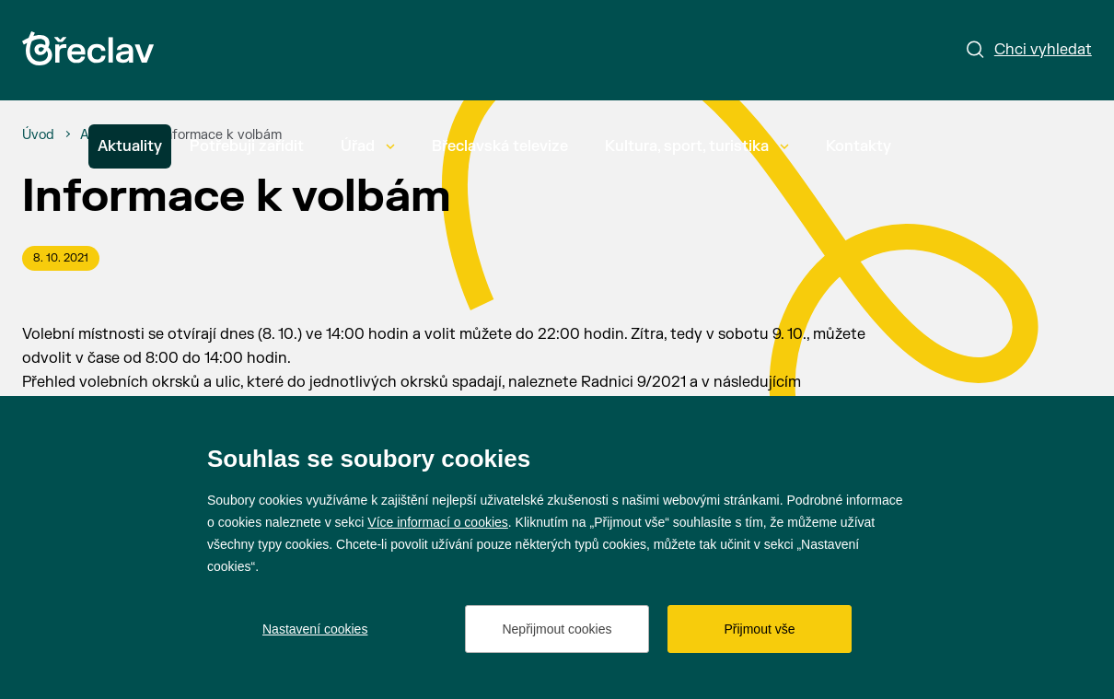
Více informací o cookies (437, 522)
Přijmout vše (759, 629)
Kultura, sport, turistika (697, 146)
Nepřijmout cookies (556, 629)
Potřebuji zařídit (247, 146)
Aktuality (130, 146)
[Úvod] (38, 135)
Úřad (368, 146)
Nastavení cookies (314, 629)
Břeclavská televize (500, 146)
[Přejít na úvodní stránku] (88, 48)
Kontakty (858, 146)
